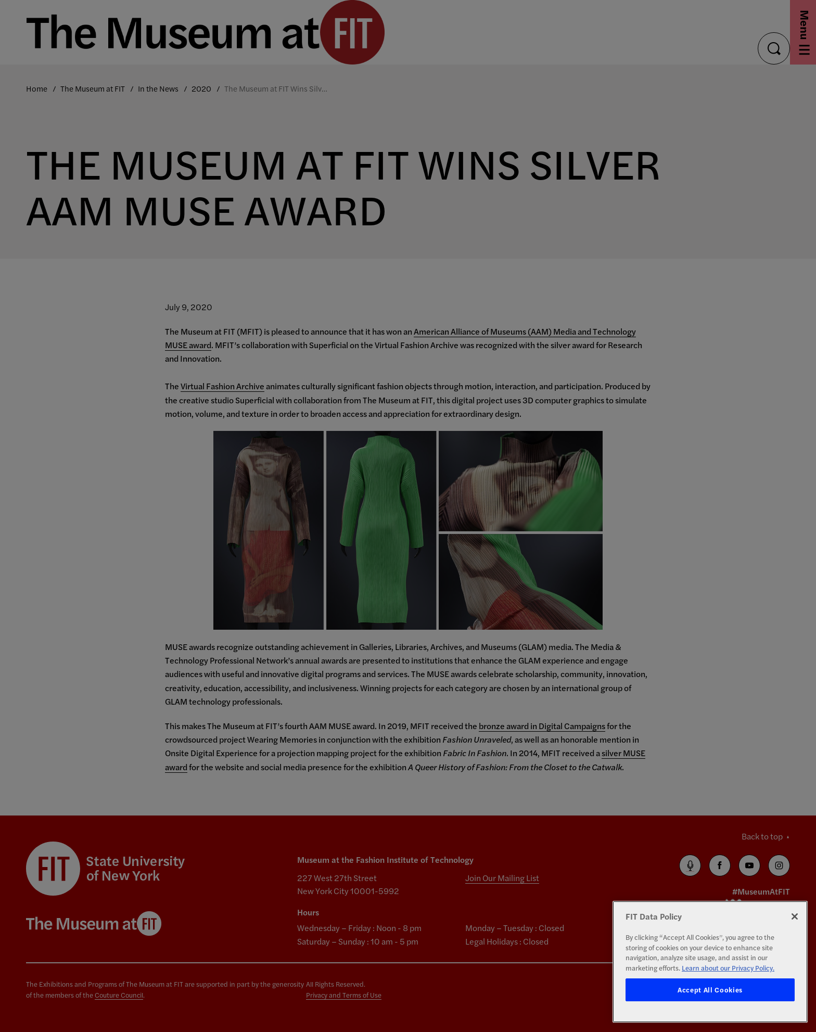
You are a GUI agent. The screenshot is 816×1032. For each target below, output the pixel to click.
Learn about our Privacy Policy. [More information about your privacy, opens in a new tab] (728, 968)
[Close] (794, 916)
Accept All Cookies (710, 990)
